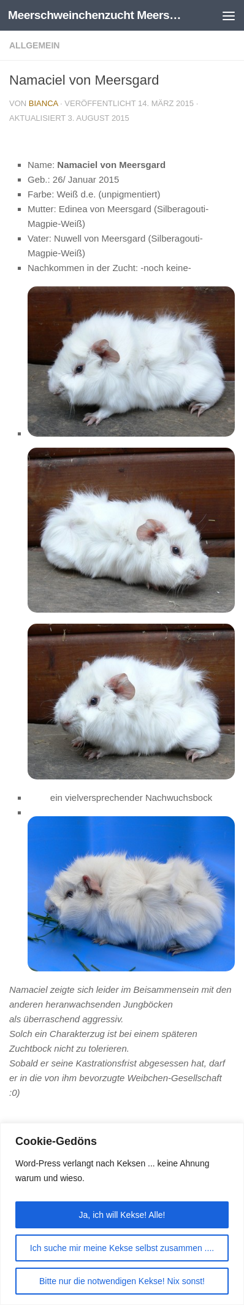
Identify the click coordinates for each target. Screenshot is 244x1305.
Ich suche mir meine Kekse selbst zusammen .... (122, 1248)
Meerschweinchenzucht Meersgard (96, 15)
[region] (122, 1214)
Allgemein (34, 45)
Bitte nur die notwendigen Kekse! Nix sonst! (122, 1281)
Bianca (43, 103)
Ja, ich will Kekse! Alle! (122, 1215)
